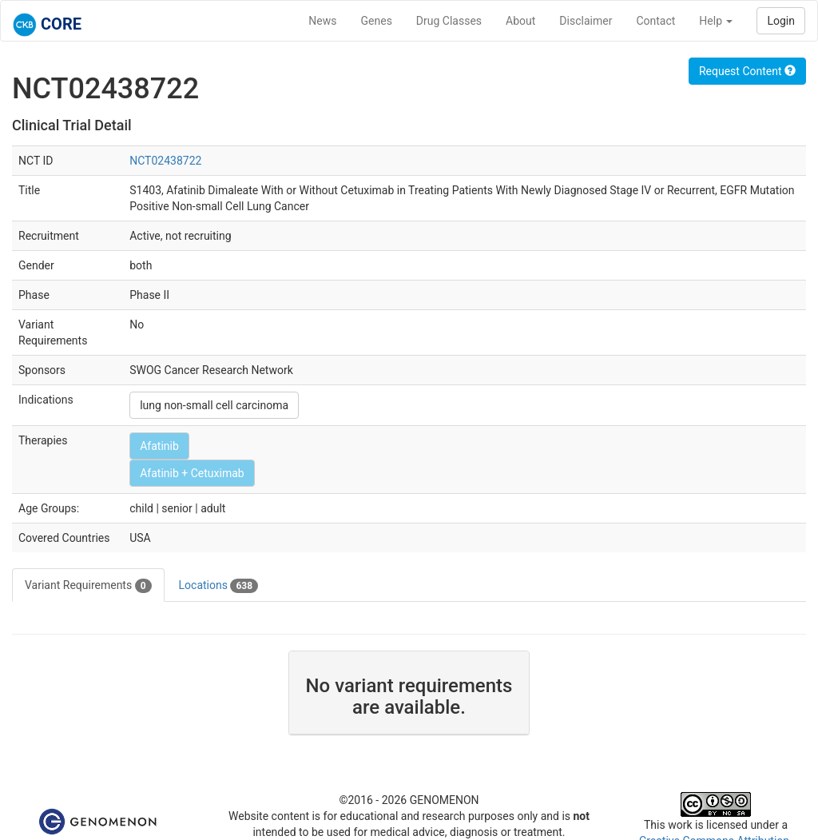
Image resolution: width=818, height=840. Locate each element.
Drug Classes (449, 20)
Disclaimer (585, 20)
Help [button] (716, 20)
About (520, 20)
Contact (655, 20)
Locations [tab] (219, 586)
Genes (376, 20)
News (322, 20)
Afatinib (159, 446)
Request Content (747, 71)
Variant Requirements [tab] (88, 586)
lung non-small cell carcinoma (214, 405)
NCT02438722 (165, 160)
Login (781, 20)
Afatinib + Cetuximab (192, 473)
